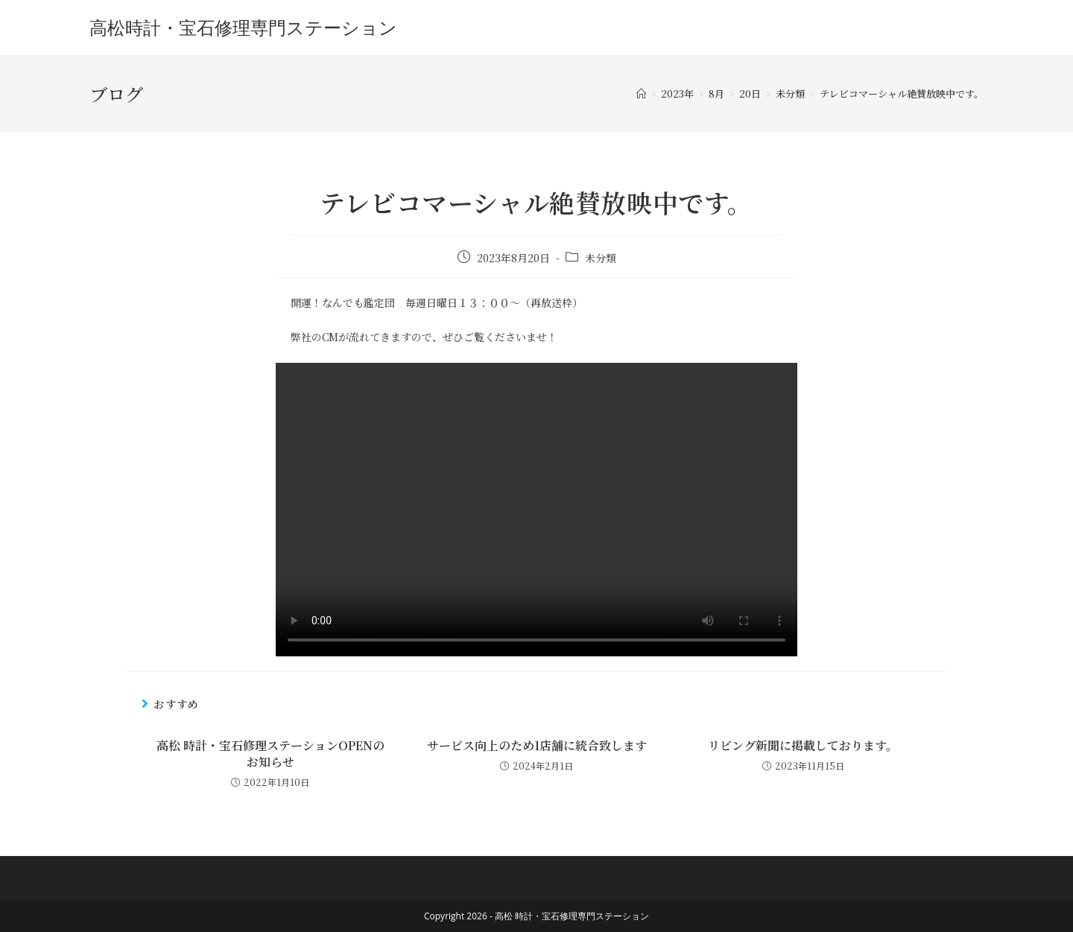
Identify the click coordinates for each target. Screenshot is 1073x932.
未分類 (600, 257)
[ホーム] (641, 93)
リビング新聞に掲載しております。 (803, 746)
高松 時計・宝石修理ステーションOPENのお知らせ (270, 754)
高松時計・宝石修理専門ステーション (243, 27)
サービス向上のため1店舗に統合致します (537, 746)
